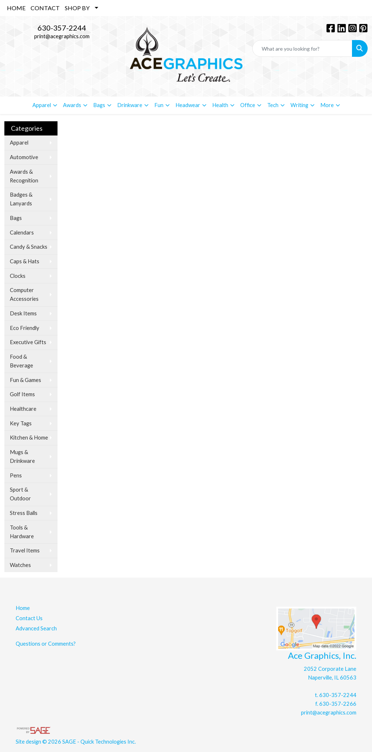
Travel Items (25, 550)
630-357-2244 (61, 27)
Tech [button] (272, 105)
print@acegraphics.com (62, 36)
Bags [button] (99, 105)
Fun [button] (158, 105)
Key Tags (21, 423)
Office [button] (247, 105)
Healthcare (23, 409)
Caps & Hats (24, 261)
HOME (16, 7)
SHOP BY (77, 7)
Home (23, 608)
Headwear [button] (187, 105)
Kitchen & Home (29, 437)
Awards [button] (72, 105)
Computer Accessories (24, 294)
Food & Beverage (21, 361)
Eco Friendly (24, 328)
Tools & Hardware (22, 531)
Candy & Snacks (28, 247)
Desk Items (23, 313)
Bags (16, 218)
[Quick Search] (302, 48)
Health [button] (220, 105)
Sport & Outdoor (20, 494)
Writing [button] (299, 105)
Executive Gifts (28, 342)
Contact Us (29, 618)
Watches (20, 565)
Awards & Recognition (24, 176)
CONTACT (45, 7)
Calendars (22, 232)
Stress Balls (23, 513)
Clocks (17, 276)
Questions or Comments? (46, 644)
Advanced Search (36, 628)
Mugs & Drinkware (22, 456)
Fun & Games (25, 380)
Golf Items (22, 394)
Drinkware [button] (129, 105)
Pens (16, 475)
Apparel (19, 142)
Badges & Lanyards (21, 199)
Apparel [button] (41, 105)
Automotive (24, 157)
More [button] (327, 105)
